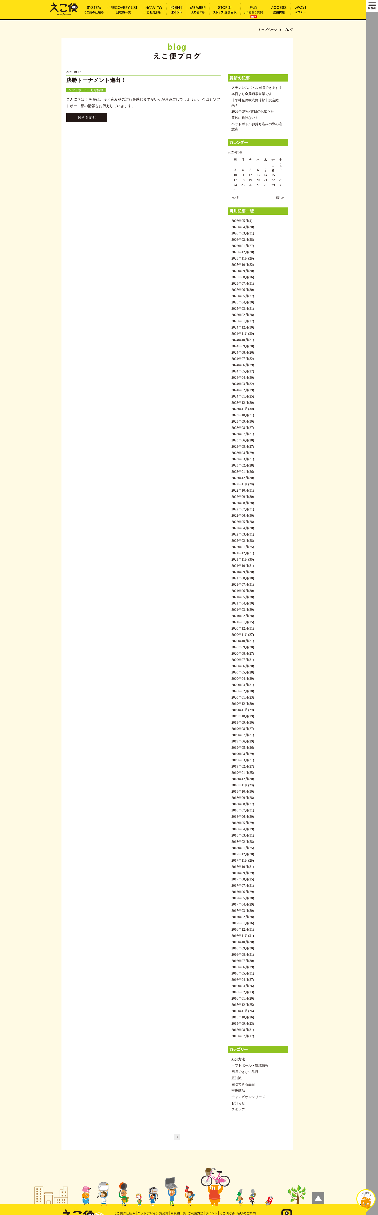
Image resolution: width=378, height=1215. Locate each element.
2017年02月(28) (242, 917)
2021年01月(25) (242, 622)
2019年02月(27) (242, 766)
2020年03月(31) (242, 685)
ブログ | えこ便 (64, 9)
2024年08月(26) (242, 352)
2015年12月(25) (242, 1005)
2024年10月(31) (242, 340)
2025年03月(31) (242, 308)
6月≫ (280, 197)
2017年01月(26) (242, 923)
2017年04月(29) (242, 904)
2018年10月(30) (242, 791)
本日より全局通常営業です (251, 94)
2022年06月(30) (242, 515)
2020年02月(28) (242, 691)
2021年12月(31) (242, 553)
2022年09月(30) (242, 497)
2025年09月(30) (242, 271)
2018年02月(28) (242, 842)
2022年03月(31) (242, 534)
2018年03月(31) (242, 835)
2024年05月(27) (242, 371)
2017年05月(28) (242, 898)
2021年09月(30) (242, 572)
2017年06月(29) (242, 892)
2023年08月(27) (242, 428)
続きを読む (87, 117)
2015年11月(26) (242, 1011)
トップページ (267, 30)
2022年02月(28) (242, 540)
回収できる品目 (243, 1084)
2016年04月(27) (242, 980)
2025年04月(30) (242, 302)
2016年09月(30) (242, 948)
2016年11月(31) (242, 936)
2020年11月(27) (242, 635)
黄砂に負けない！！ (246, 118)
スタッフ (238, 1109)
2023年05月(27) (242, 446)
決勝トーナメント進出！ (96, 80)
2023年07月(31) (242, 434)
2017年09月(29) (242, 873)
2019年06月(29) (242, 741)
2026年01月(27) (242, 246)
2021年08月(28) (242, 578)
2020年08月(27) (242, 653)
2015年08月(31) (242, 1030)
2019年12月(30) (242, 704)
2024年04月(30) (242, 377)
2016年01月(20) (242, 998)
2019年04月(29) (242, 754)
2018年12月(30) (242, 779)
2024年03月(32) (242, 384)
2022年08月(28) (242, 503)
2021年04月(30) (242, 603)
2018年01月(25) (242, 848)
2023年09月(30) (242, 421)
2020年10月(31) (242, 641)
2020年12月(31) (242, 628)
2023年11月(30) (242, 409)
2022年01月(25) (242, 547)
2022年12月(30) (242, 478)
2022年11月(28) (242, 484)
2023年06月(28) (242, 440)
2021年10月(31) (242, 566)
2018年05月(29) (242, 823)
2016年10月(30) (242, 942)
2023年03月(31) (242, 459)
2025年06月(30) (242, 290)
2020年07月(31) (242, 660)
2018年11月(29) (242, 785)
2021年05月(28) (242, 597)
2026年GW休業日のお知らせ (252, 111)
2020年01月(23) (242, 697)
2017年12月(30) (242, 854)
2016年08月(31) (242, 954)
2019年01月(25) (242, 773)
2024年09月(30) (242, 346)
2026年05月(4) (241, 221)
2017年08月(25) (242, 879)
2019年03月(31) (242, 760)
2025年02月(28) (242, 315)
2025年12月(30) (242, 252)
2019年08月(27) (242, 729)
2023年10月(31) (242, 415)
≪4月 (235, 197)
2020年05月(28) (242, 672)
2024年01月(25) (242, 396)
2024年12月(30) (242, 327)
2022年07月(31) (242, 509)
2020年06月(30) (242, 666)
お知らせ (238, 1103)
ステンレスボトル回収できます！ (256, 87)
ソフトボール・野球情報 (86, 90)
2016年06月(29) (242, 967)
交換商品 (238, 1090)
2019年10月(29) (242, 716)
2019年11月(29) (242, 710)
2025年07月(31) (242, 283)
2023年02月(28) (242, 465)
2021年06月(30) (242, 591)
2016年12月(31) (242, 929)
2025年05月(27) (242, 296)
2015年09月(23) (242, 1023)
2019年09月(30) (242, 722)
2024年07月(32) (242, 359)
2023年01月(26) (242, 472)
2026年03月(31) (242, 233)
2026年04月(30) (242, 227)
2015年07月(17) (242, 1036)
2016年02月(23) (242, 992)
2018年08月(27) (242, 804)
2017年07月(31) (242, 885)
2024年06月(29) (242, 365)
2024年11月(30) (242, 334)
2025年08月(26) (242, 277)
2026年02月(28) (242, 239)
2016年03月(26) (242, 986)
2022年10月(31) (242, 490)
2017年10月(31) (242, 867)
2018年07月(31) (242, 810)
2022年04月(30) (242, 528)
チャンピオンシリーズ (248, 1097)
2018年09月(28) (242, 798)
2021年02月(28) (242, 616)
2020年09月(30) (242, 647)
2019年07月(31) (242, 735)
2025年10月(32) (242, 265)
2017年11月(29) (242, 860)
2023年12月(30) (242, 403)
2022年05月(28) (242, 522)
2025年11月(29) (242, 258)
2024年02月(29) (242, 390)
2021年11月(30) (242, 559)
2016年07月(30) (242, 961)
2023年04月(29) (242, 453)
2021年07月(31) (242, 584)
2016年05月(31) (242, 973)
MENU (372, 6)
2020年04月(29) (242, 678)
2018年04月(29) (242, 829)
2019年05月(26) (242, 747)
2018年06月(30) (242, 816)
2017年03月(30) (242, 911)
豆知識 (236, 1078)
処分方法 (238, 1059)
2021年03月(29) (242, 609)
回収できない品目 (244, 1072)
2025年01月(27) (242, 321)
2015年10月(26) (242, 1017)
